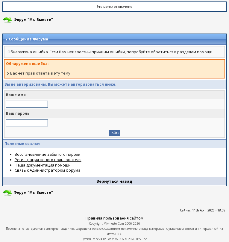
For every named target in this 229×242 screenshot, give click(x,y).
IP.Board (108, 239)
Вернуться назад (114, 181)
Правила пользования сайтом (114, 218)
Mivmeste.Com (114, 223)
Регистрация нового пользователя (48, 159)
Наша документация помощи (43, 165)
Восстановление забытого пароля (47, 154)
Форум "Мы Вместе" (33, 19)
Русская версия (91, 239)
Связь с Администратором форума (48, 170)
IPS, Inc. (142, 239)
